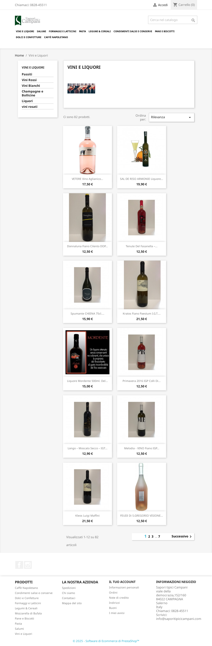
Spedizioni (69, 588)
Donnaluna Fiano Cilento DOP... (87, 246)
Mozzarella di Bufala (28, 613)
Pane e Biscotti (165, 31)
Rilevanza (171, 117)
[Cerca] (172, 20)
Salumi (41, 31)
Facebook (19, 565)
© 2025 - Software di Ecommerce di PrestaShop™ (106, 641)
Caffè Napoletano (56, 37)
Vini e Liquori (25, 31)
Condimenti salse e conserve (133, 31)
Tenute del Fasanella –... (141, 246)
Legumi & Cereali (100, 31)
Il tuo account (122, 582)
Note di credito (119, 597)
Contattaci (68, 598)
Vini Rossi (29, 80)
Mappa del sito (72, 603)
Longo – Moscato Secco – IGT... (87, 448)
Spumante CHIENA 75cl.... (87, 313)
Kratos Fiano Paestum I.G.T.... (142, 313)
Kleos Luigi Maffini (87, 515)
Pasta (82, 31)
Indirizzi (114, 603)
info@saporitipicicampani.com (178, 619)
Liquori (27, 101)
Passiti (27, 74)
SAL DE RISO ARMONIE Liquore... (141, 179)
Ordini (113, 592)
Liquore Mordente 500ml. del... (87, 381)
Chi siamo (68, 593)
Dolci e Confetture (28, 37)
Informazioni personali (124, 587)
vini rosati (29, 107)
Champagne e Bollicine (32, 93)
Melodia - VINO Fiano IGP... (141, 448)
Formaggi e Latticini (62, 31)
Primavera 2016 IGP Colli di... (142, 381)
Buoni (113, 608)
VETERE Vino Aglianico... (87, 179)
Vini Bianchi (31, 86)
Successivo (182, 536)
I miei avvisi (117, 613)
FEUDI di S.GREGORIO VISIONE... (141, 515)
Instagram (28, 565)
